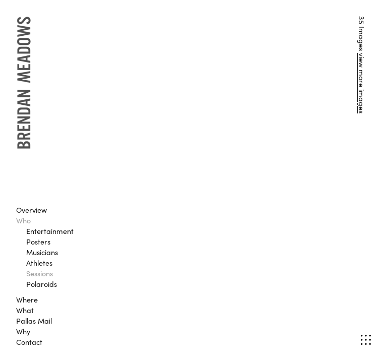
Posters (38, 241)
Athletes (39, 263)
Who (23, 220)
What (25, 310)
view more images (362, 83)
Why (23, 331)
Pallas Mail (34, 321)
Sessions (39, 273)
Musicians (42, 252)
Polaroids (41, 284)
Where (27, 299)
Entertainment (50, 231)
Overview (31, 210)
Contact (29, 342)
